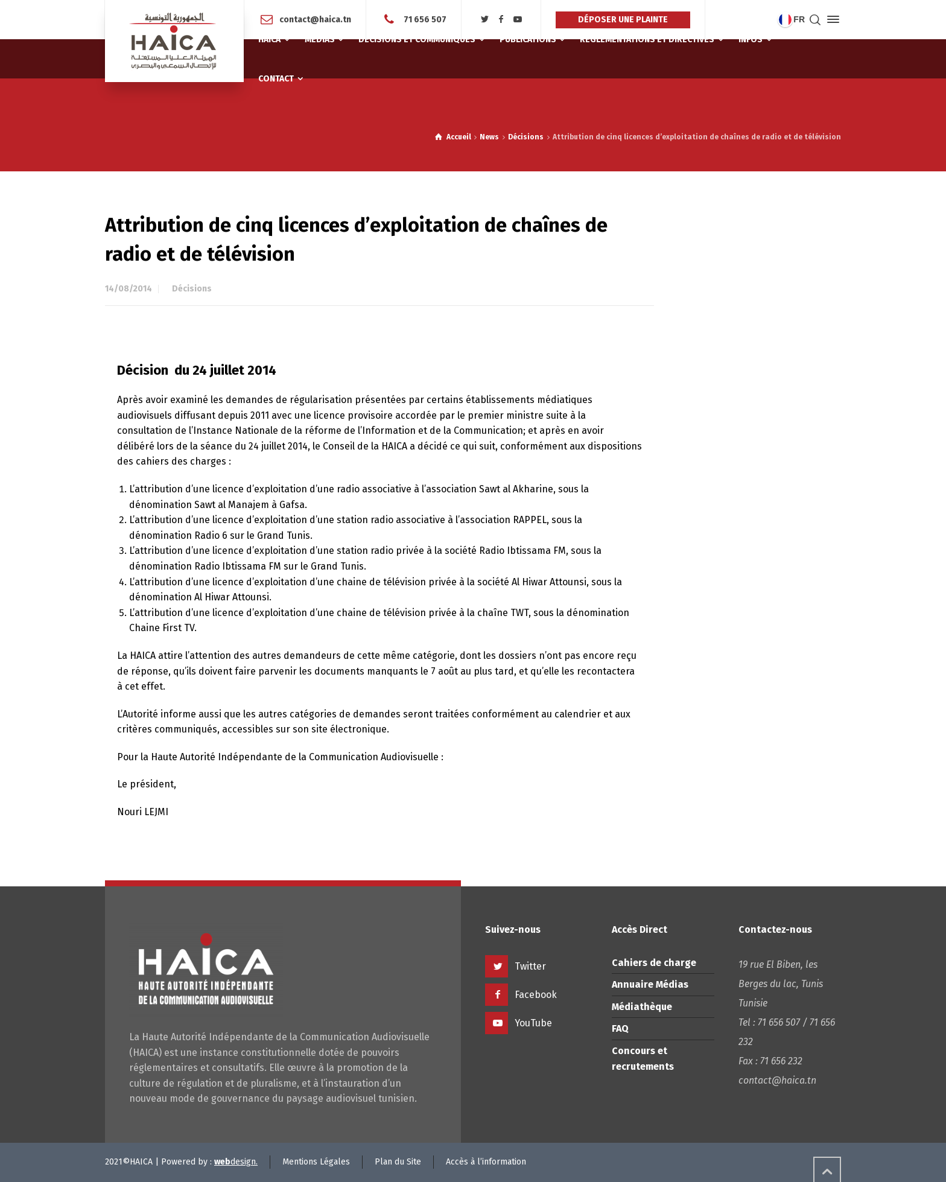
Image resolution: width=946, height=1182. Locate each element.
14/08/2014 (128, 289)
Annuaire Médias (650, 984)
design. (236, 1162)
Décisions (192, 289)
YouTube (533, 1023)
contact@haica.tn (315, 19)
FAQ (620, 1028)
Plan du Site (398, 1162)
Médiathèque (642, 1006)
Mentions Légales (316, 1162)
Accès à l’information (486, 1162)
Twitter (530, 966)
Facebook (536, 994)
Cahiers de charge (654, 962)
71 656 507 (424, 19)
